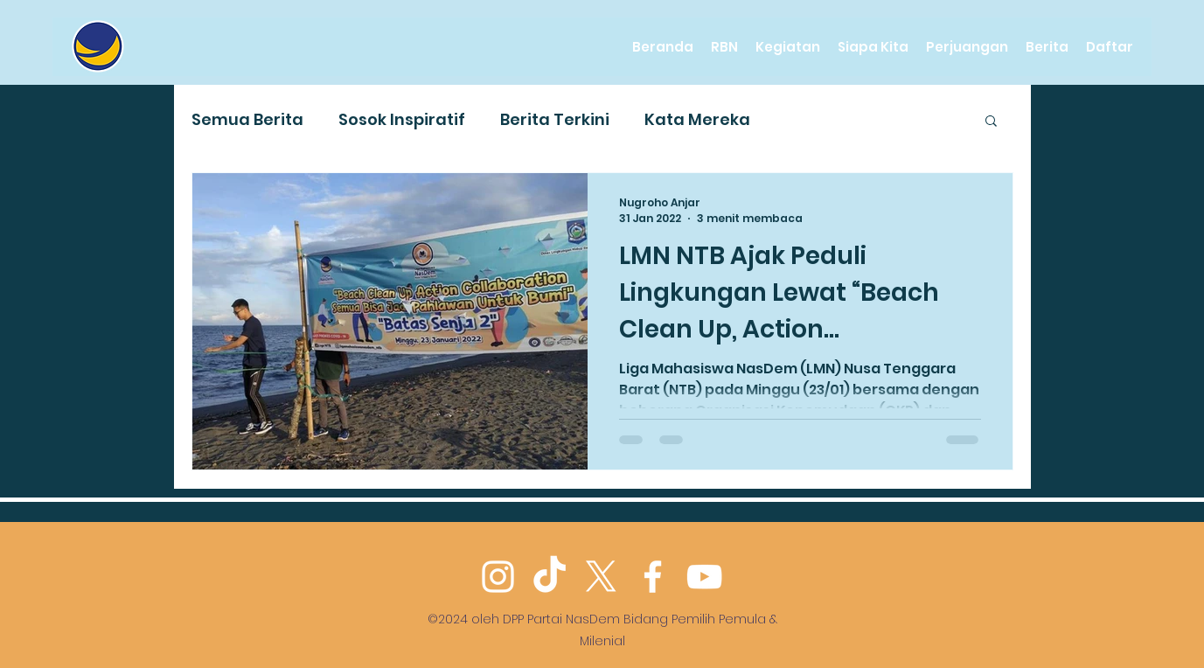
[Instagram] (498, 576)
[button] (991, 122)
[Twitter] (601, 576)
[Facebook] (652, 576)
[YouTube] (704, 576)
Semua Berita (247, 119)
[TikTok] (549, 576)
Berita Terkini (554, 119)
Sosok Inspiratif (401, 119)
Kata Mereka (697, 119)
